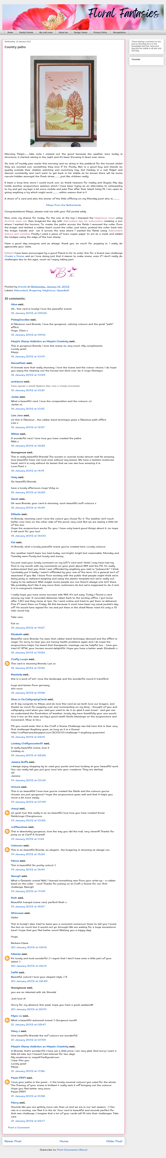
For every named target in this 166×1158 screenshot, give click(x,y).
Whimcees (17, 913)
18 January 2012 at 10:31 (28, 390)
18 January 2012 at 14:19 (27, 470)
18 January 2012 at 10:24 (28, 374)
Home (10, 32)
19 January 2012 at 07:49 (28, 801)
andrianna (17, 381)
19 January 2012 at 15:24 (28, 854)
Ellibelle (16, 514)
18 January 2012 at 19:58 (28, 692)
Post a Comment (18, 1127)
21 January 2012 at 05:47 (28, 1024)
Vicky (14, 477)
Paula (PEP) (18, 1077)
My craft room (46, 32)
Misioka (16, 954)
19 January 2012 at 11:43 (27, 839)
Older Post (114, 1141)
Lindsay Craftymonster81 (27, 743)
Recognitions (119, 32)
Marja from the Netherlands (63, 205)
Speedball (63, 290)
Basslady (16, 674)
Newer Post (13, 1141)
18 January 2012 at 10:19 (28, 356)
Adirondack (21, 290)
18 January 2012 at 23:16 (28, 736)
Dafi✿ (14, 972)
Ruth (14, 897)
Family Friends (26, 32)
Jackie (15, 396)
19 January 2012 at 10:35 (28, 820)
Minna (15, 860)
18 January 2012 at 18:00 (28, 535)
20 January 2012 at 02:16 (29, 947)
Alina (14, 304)
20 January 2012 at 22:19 (28, 1009)
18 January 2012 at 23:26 (28, 755)
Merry (15, 1102)
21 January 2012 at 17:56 (28, 1071)
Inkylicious (48, 290)
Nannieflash (18, 363)
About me (63, 32)
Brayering (35, 290)
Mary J (15, 1031)
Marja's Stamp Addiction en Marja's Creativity (39, 341)
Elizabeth (16, 634)
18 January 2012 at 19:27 (28, 627)
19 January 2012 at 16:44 (28, 869)
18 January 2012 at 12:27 (28, 427)
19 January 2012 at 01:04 (28, 780)
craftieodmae (19, 827)
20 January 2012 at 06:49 (29, 981)
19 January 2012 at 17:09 (28, 891)
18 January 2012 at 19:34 (28, 652)
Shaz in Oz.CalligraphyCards (29, 699)
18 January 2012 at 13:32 (28, 445)
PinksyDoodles (20, 319)
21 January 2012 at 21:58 (28, 1096)
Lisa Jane (17, 415)
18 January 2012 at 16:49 (28, 507)
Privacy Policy (100, 32)
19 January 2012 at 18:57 (28, 906)
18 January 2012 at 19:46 (28, 668)
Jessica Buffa (19, 762)
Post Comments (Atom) (72, 1149)
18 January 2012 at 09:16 (28, 334)
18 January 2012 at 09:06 (29, 313)
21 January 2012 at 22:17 (28, 1120)
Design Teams (80, 32)
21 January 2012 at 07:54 (28, 1039)
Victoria (15, 786)
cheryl (15, 808)
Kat (13, 542)
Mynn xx (16, 1015)
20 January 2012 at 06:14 (29, 965)
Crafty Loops (19, 659)
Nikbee (15, 433)
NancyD (16, 876)
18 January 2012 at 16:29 (28, 492)
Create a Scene (15, 256)
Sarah (14, 498)
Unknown (16, 845)
